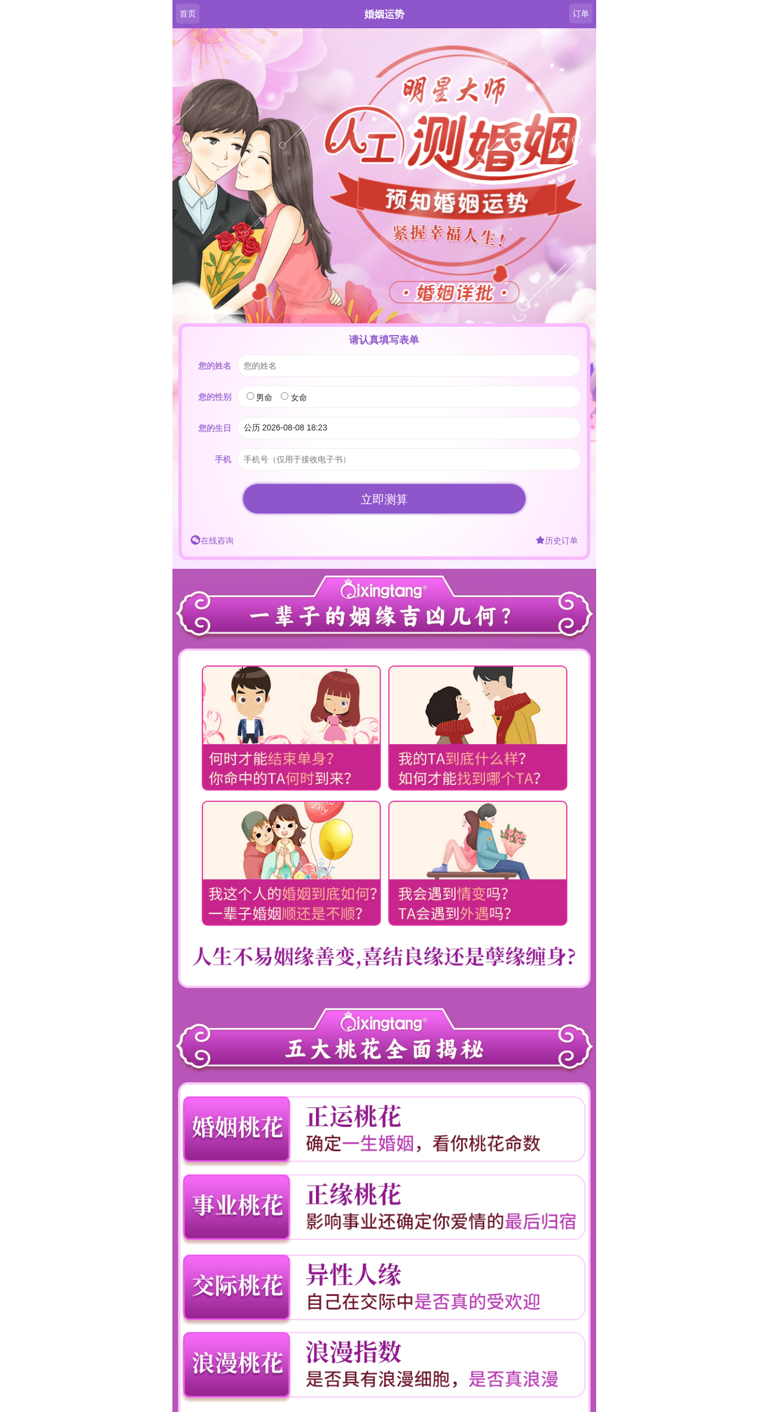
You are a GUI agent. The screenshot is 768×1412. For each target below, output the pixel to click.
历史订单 (557, 540)
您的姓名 (214, 365)
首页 (187, 13)
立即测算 (384, 499)
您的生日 (214, 428)
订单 (581, 13)
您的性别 (214, 397)
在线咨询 (212, 540)
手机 (223, 459)
